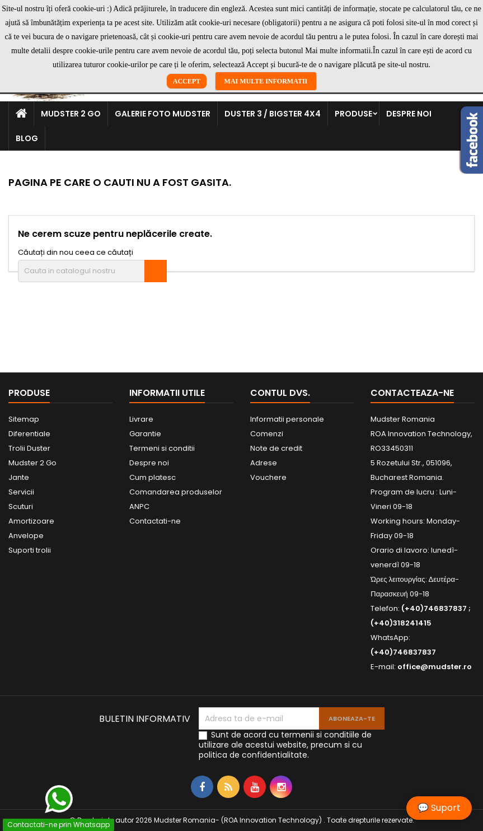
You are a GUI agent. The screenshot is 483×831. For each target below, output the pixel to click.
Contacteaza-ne (412, 392)
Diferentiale (29, 433)
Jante (18, 477)
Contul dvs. (280, 392)
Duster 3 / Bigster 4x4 (272, 113)
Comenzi (266, 433)
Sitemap (23, 419)
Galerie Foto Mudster (162, 113)
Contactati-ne (155, 521)
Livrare (141, 419)
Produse (353, 113)
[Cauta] (92, 271)
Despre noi (409, 113)
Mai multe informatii (266, 81)
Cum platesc (152, 477)
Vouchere (268, 477)
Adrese (263, 462)
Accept (186, 81)
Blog (27, 138)
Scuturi (20, 506)
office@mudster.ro (434, 666)
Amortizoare (31, 521)
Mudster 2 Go (71, 113)
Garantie (145, 433)
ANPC (139, 506)
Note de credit (276, 448)
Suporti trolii (29, 550)
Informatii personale (287, 419)
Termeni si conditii (162, 448)
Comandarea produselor (175, 492)
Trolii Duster (29, 448)
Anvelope (26, 535)
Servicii (21, 492)
